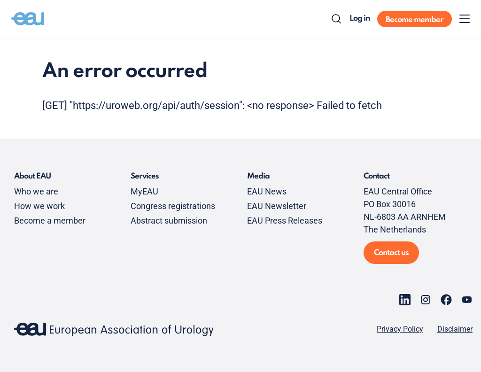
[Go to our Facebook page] (446, 299)
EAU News (267, 191)
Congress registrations (173, 206)
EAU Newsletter (276, 206)
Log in (359, 19)
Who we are (36, 191)
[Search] (336, 18)
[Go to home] (27, 18)
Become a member (49, 220)
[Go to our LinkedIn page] (405, 299)
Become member (414, 20)
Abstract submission (169, 220)
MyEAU (144, 191)
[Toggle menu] (464, 19)
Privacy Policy (400, 329)
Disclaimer (455, 329)
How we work (39, 206)
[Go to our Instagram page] (425, 299)
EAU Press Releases (284, 220)
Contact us (391, 253)
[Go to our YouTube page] (467, 299)
